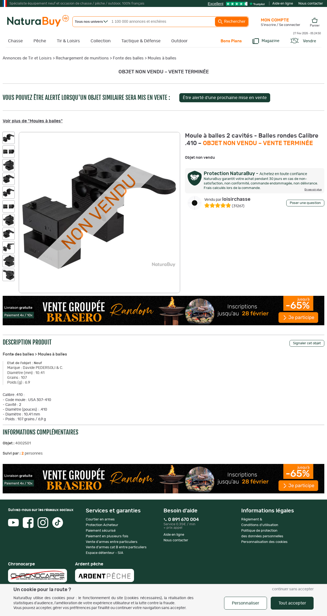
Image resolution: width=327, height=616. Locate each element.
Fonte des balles (128, 58)
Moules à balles (162, 58)
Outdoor (179, 41)
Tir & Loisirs (68, 41)
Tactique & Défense (141, 41)
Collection (101, 41)
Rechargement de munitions (82, 58)
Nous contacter (310, 3)
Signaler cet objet (307, 343)
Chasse (15, 41)
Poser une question (305, 203)
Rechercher (232, 21)
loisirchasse (227, 199)
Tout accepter (292, 603)
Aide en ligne (282, 3)
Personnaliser (245, 603)
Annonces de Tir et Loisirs (27, 58)
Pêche (40, 41)
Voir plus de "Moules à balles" (33, 121)
